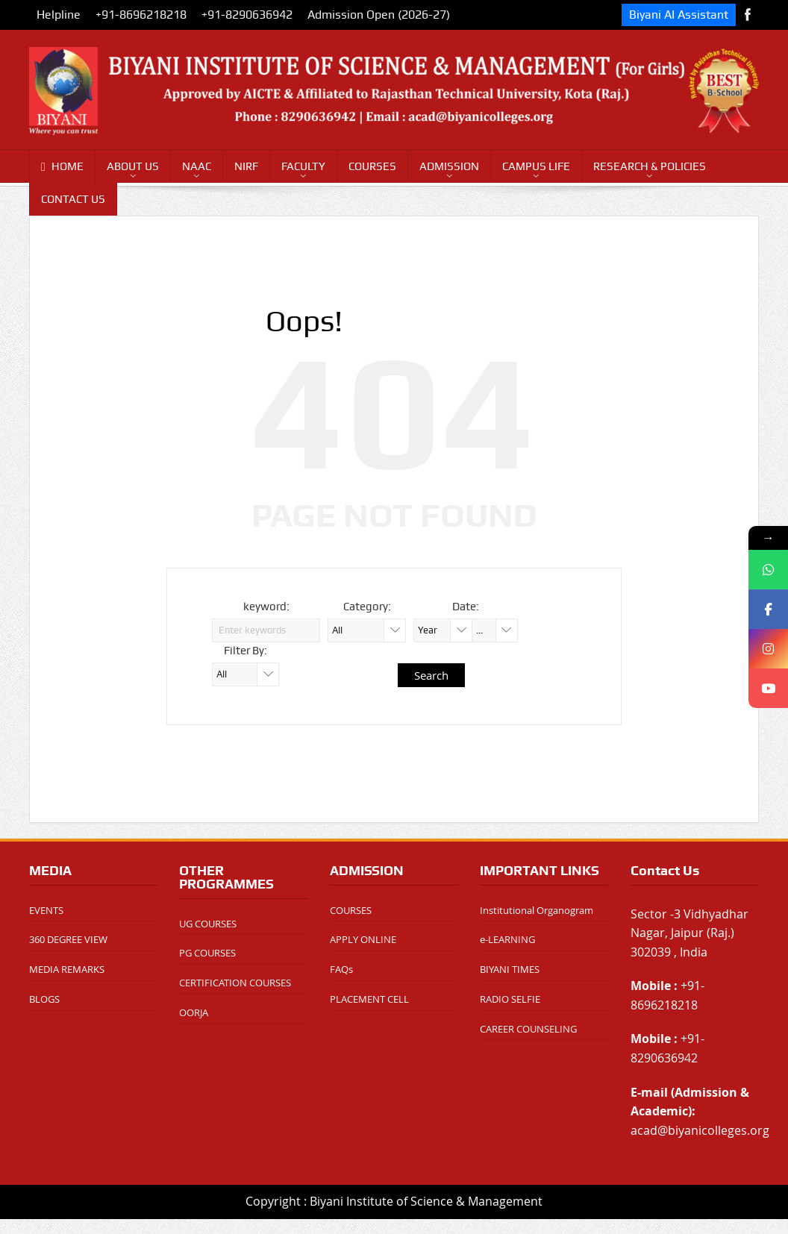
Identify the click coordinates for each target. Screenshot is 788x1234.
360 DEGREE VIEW (68, 939)
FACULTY (303, 166)
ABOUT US (133, 166)
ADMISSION (449, 166)
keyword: (266, 606)
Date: (465, 606)
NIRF (246, 166)
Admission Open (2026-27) (378, 14)
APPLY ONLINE (363, 939)
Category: (367, 606)
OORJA (193, 1012)
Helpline (59, 14)
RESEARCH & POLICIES (649, 166)
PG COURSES (207, 952)
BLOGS (44, 999)
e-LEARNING (507, 939)
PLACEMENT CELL (369, 999)
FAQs (341, 969)
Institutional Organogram (536, 910)
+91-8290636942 (247, 14)
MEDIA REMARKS (66, 969)
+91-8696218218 (141, 14)
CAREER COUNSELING (528, 1029)
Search (431, 675)
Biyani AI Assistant (678, 14)
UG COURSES (208, 923)
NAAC (196, 166)
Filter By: (245, 650)
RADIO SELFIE (510, 999)
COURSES (372, 166)
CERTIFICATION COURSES (235, 982)
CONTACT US (73, 199)
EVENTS (46, 910)
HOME (62, 167)
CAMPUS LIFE (536, 166)
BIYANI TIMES (510, 969)
